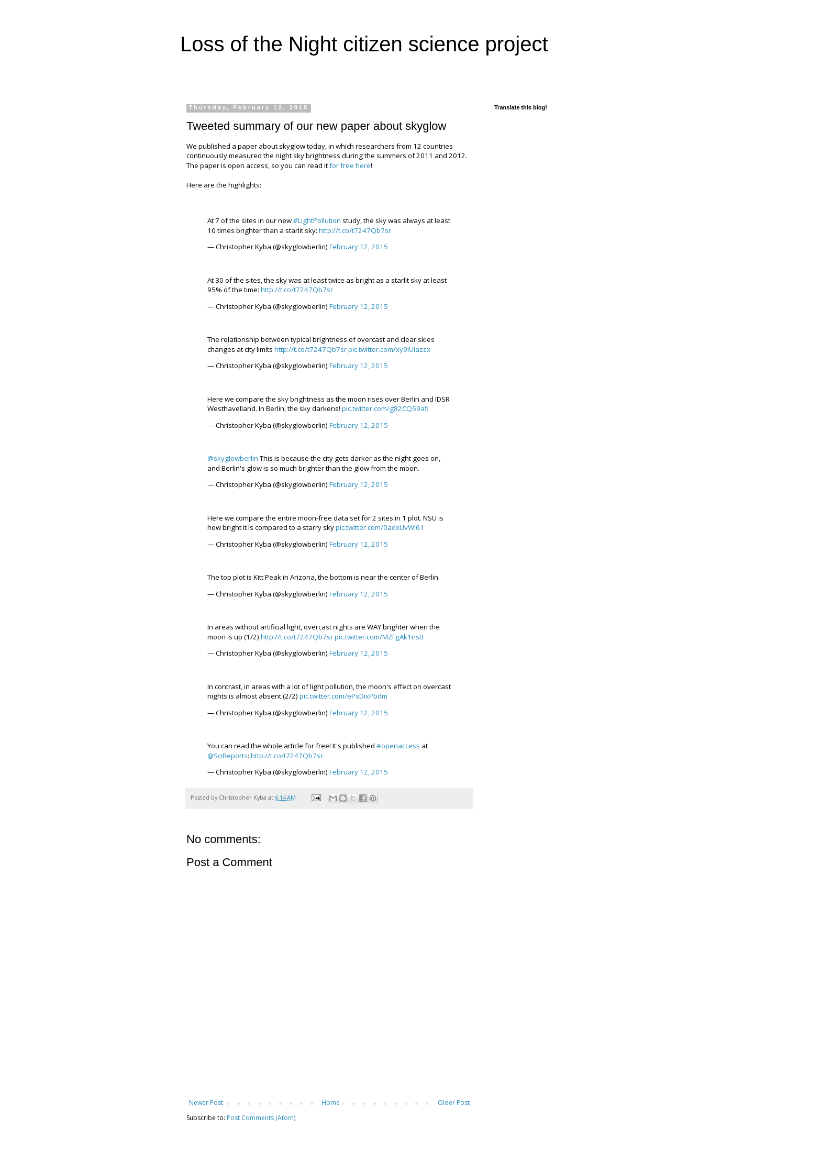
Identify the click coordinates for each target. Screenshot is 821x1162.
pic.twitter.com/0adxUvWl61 (380, 527)
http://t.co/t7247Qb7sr (355, 230)
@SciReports (227, 755)
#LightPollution (317, 220)
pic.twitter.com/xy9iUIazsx (389, 349)
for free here (350, 165)
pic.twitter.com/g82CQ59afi (385, 408)
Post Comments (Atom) (261, 1117)
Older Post (454, 1102)
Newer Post (206, 1102)
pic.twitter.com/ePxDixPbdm (343, 696)
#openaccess (398, 745)
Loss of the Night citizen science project (364, 44)
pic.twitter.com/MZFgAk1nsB (379, 636)
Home (330, 1102)
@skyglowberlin (232, 458)
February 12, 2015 (358, 246)
